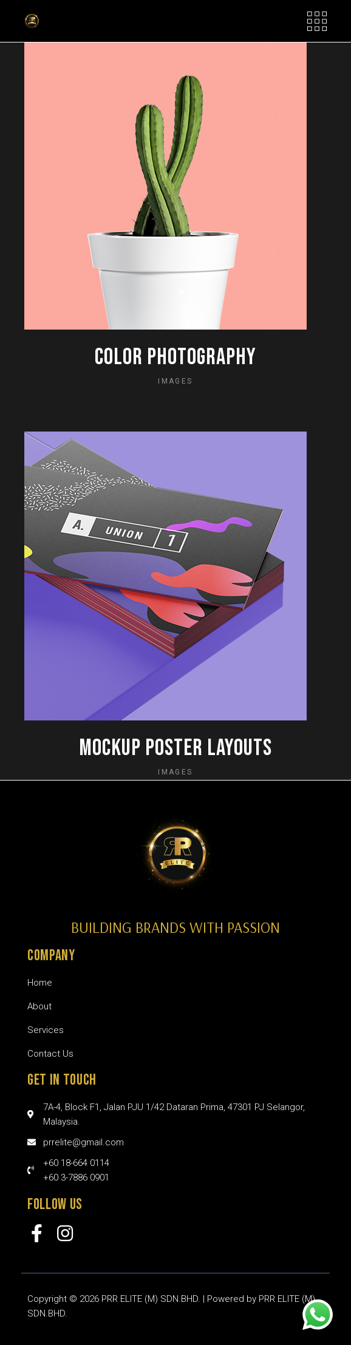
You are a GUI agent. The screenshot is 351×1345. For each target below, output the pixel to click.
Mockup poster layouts (176, 748)
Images (175, 381)
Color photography (175, 357)
